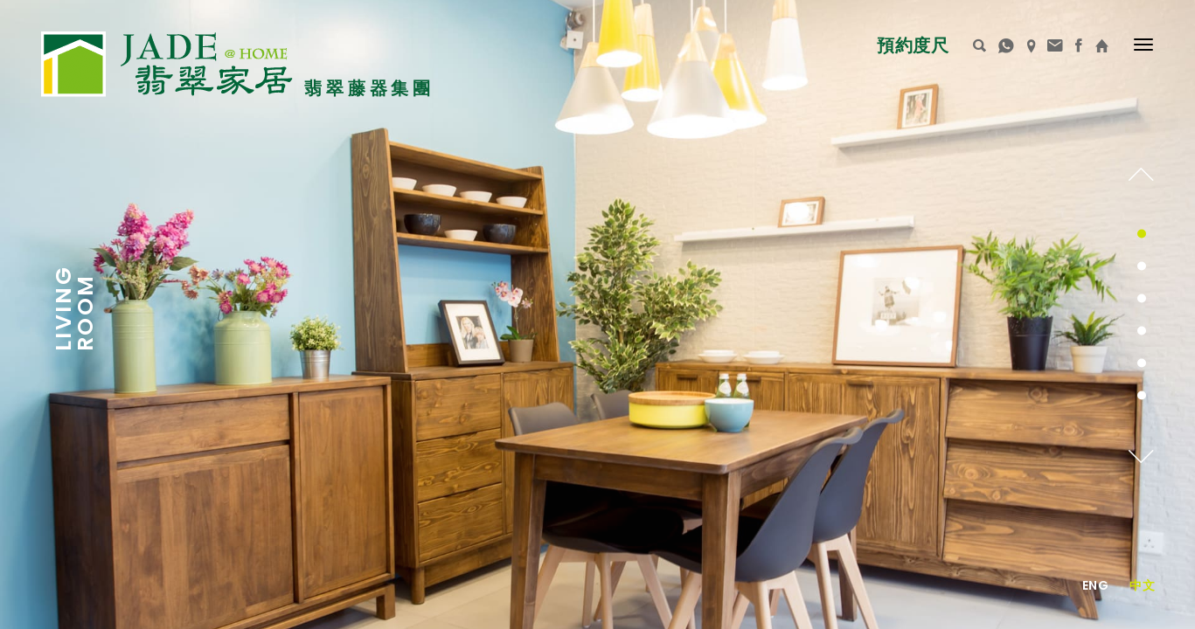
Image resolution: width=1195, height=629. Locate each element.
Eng (1095, 585)
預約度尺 (912, 45)
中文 (1142, 585)
